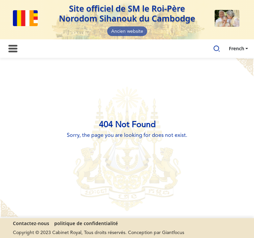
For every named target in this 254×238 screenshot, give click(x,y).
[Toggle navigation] (13, 48)
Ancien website (127, 31)
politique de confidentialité (86, 223)
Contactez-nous (31, 223)
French (236, 48)
